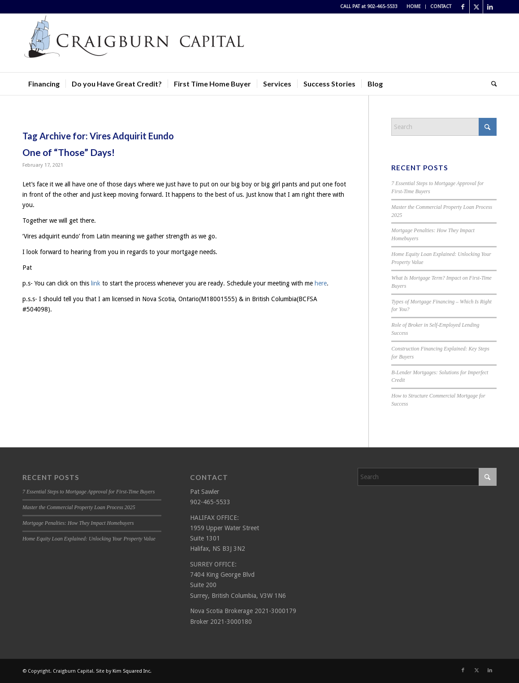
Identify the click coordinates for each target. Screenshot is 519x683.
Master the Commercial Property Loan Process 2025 (78, 507)
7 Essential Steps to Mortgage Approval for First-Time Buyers (88, 491)
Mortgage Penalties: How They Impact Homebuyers (78, 523)
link (95, 283)
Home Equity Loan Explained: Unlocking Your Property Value (89, 539)
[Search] (491, 84)
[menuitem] (414, 6)
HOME (414, 6)
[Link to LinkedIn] (490, 6)
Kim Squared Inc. (131, 671)
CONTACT (440, 6)
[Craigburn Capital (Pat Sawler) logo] (134, 43)
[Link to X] (476, 6)
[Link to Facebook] (462, 6)
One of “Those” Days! (68, 152)
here (321, 283)
